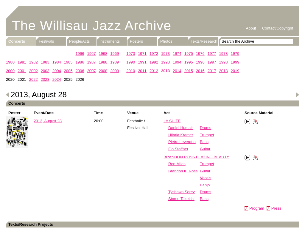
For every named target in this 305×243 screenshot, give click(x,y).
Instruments (109, 41)
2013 (165, 71)
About (251, 28)
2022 (33, 79)
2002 (33, 71)
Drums (205, 128)
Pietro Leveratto (182, 142)
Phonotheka (255, 122)
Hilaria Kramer (180, 135)
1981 (22, 62)
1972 (154, 53)
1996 (200, 62)
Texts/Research (204, 41)
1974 (177, 53)
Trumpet (207, 135)
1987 (91, 62)
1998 (223, 62)
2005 (68, 71)
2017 (212, 71)
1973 (165, 53)
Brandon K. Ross (182, 171)
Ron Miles (177, 164)
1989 (114, 62)
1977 (212, 53)
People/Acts (79, 41)
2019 (235, 71)
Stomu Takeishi (181, 198)
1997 (212, 62)
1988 (103, 62)
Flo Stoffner (178, 149)
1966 (80, 53)
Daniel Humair (180, 128)
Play (247, 122)
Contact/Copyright (277, 28)
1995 (188, 62)
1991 (142, 62)
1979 (235, 53)
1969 (114, 53)
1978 (223, 53)
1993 (165, 62)
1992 (154, 62)
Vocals (205, 178)
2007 (91, 71)
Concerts (16, 41)
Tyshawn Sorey (181, 192)
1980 (10, 62)
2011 (142, 71)
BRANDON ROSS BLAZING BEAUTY (196, 157)
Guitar (205, 149)
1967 (91, 53)
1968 (103, 53)
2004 (56, 71)
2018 (223, 71)
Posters (136, 41)
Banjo (205, 185)
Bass (204, 142)
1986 (80, 62)
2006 (80, 71)
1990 (130, 62)
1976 (200, 53)
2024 (56, 79)
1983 (45, 62)
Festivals (46, 41)
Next (297, 94)
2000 (10, 71)
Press (276, 208)
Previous (7, 94)
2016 (200, 71)
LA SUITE (172, 121)
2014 (177, 71)
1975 (188, 53)
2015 (188, 71)
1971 (142, 53)
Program (256, 208)
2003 (45, 71)
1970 (130, 53)
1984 (56, 62)
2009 (114, 71)
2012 (154, 71)
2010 (130, 71)
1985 (68, 62)
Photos (166, 41)
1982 (33, 62)
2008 (103, 71)
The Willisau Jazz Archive (91, 25)
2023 (45, 79)
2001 (22, 71)
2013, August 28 (48, 121)
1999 (235, 62)
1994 (177, 62)
